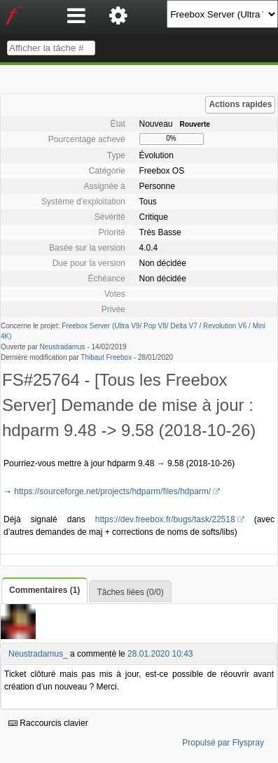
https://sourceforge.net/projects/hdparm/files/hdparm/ (112, 491)
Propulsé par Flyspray (223, 743)
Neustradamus (62, 347)
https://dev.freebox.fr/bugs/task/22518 (165, 519)
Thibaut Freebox (106, 357)
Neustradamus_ (38, 654)
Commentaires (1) (44, 590)
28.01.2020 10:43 (160, 654)
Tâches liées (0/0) (130, 592)
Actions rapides (240, 104)
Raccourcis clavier (48, 723)
